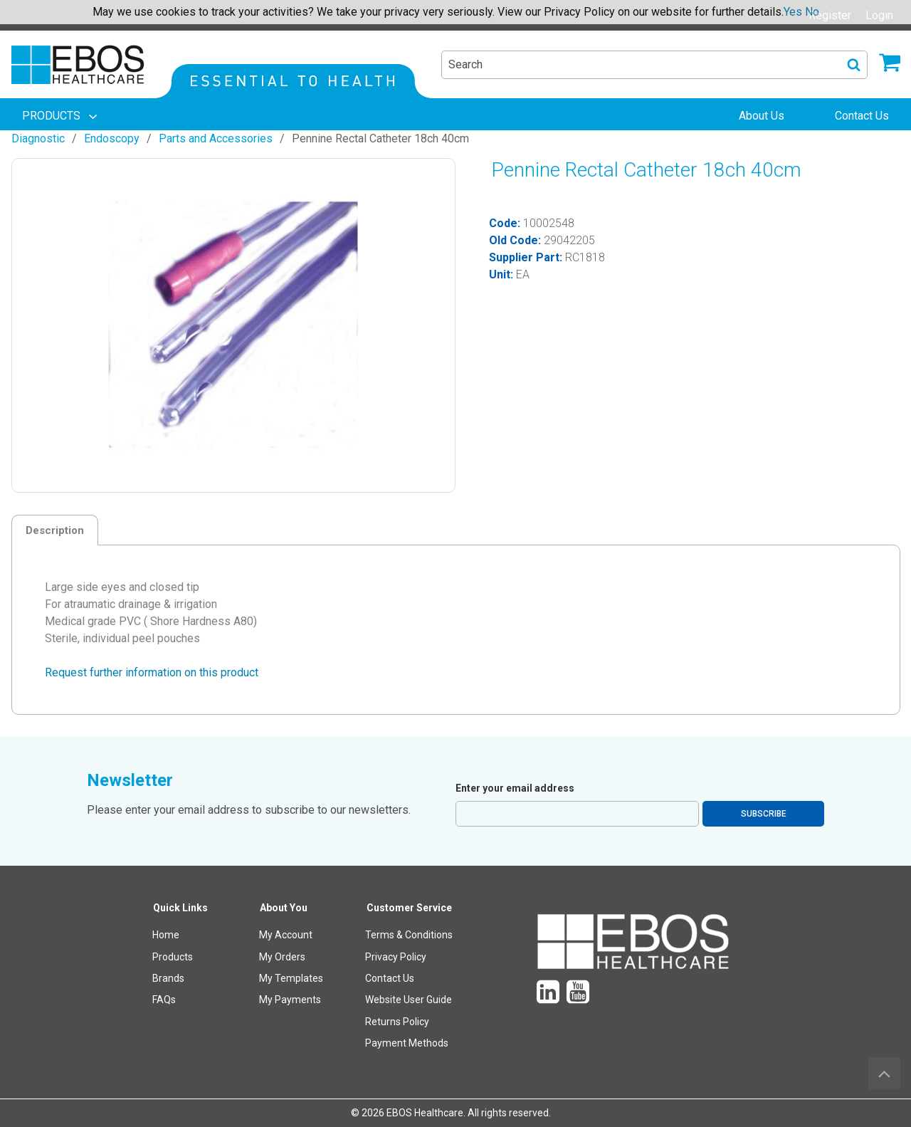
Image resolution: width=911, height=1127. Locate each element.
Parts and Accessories (216, 138)
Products (172, 957)
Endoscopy (111, 138)
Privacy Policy (395, 957)
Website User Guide (408, 999)
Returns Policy (397, 1021)
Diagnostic (38, 138)
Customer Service (409, 907)
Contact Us (389, 978)
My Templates (291, 978)
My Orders (282, 957)
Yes (793, 12)
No (812, 12)
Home (165, 934)
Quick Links (180, 907)
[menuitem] (61, 116)
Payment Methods (406, 1043)
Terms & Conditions (409, 934)
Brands (168, 978)
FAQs (164, 999)
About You (283, 907)
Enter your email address (515, 788)
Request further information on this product (151, 672)
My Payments (290, 999)
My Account (285, 934)
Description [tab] (55, 530)
